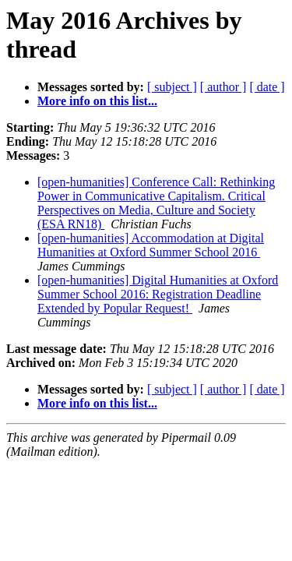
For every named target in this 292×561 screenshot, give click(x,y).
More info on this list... (97, 101)
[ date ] (266, 87)
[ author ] (223, 87)
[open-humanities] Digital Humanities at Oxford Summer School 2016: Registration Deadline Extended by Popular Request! (157, 294)
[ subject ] (172, 87)
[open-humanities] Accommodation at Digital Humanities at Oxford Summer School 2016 (150, 245)
